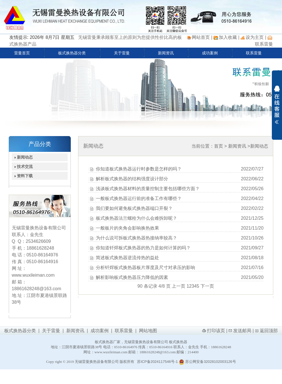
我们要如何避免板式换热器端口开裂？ (134, 208)
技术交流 (22, 166)
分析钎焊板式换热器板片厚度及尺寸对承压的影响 (145, 267)
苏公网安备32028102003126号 (207, 361)
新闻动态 (22, 157)
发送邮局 (242, 330)
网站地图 (148, 330)
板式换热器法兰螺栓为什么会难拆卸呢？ (136, 218)
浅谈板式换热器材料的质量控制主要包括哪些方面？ (148, 188)
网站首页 (201, 37)
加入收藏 (228, 37)
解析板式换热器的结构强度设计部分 (132, 178)
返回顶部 (269, 330)
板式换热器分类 (72, 53)
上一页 (178, 286)
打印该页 (216, 330)
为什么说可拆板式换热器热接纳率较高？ (136, 238)
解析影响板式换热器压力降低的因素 (132, 277)
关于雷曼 (122, 53)
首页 (218, 146)
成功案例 (210, 53)
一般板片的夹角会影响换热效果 (127, 228)
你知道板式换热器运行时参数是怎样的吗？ (139, 169)
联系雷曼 (264, 44)
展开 (277, 105)
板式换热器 (178, 342)
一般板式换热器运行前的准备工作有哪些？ (139, 198)
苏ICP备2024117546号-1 (157, 361)
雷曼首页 (22, 53)
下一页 (207, 286)
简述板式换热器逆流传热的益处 (127, 257)
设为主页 (255, 37)
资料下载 (22, 176)
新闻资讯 (166, 53)
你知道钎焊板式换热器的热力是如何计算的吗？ (143, 247)
